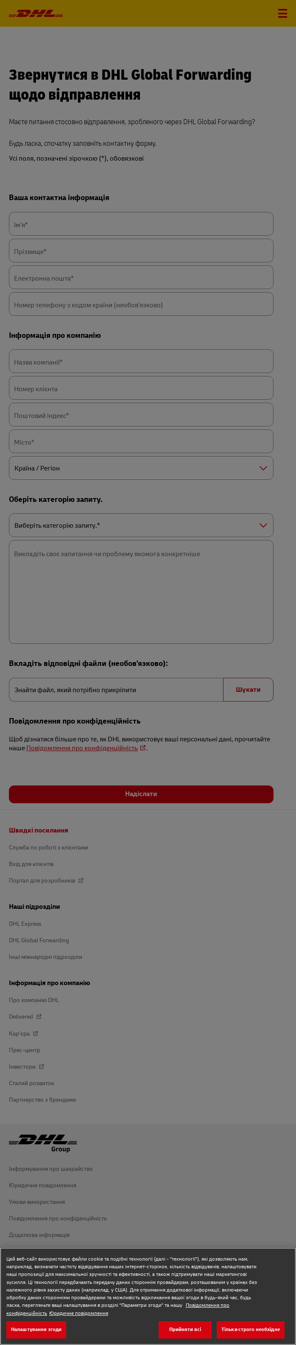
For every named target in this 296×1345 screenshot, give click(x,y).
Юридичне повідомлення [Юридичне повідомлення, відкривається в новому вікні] (78, 1313)
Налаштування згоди (36, 1329)
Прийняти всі (185, 1329)
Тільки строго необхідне (250, 1329)
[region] (148, 1296)
